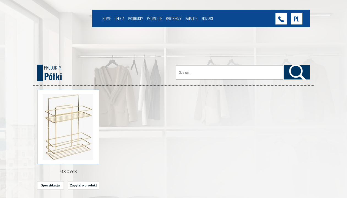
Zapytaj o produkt (83, 185)
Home (106, 18)
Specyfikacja (50, 185)
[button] (296, 18)
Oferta (119, 18)
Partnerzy (174, 18)
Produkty (135, 18)
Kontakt (207, 18)
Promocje (154, 18)
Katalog (191, 18)
